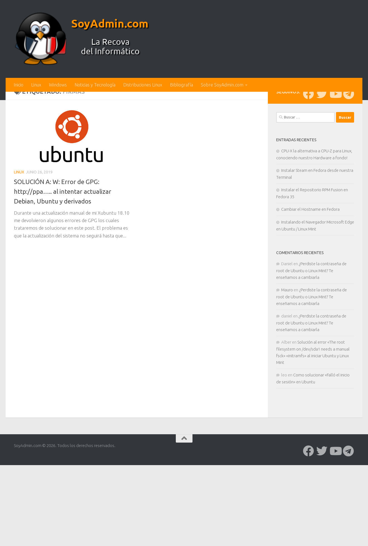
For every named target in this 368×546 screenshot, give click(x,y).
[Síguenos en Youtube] (335, 185)
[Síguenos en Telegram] (348, 185)
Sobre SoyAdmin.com (222, 84)
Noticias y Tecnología (95, 84)
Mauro (287, 381)
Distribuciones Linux (142, 84)
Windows (58, 84)
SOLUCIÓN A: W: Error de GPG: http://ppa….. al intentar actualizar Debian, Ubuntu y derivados (65, 283)
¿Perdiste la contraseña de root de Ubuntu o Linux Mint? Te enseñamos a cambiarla (311, 362)
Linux (36, 84)
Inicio (18, 84)
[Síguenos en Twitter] (321, 185)
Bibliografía (181, 84)
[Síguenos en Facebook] (308, 185)
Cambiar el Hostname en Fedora (310, 301)
